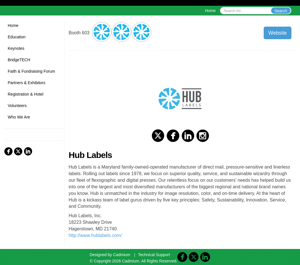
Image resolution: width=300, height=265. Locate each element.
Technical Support (154, 254)
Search (281, 11)
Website (277, 33)
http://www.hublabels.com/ (95, 235)
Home (210, 10)
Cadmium (121, 254)
